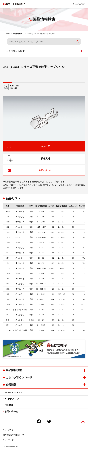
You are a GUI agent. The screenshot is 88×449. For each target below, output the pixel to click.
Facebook (39, 421)
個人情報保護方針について (13, 435)
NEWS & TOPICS (13, 392)
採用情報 (9, 405)
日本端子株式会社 (23, 4)
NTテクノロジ (12, 399)
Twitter (49, 421)
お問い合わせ (45, 170)
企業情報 (11, 384)
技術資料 (45, 158)
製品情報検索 (17, 34)
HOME (7, 34)
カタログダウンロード (19, 377)
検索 (77, 41)
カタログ (45, 146)
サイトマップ (8, 440)
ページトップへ (83, 421)
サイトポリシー (9, 430)
